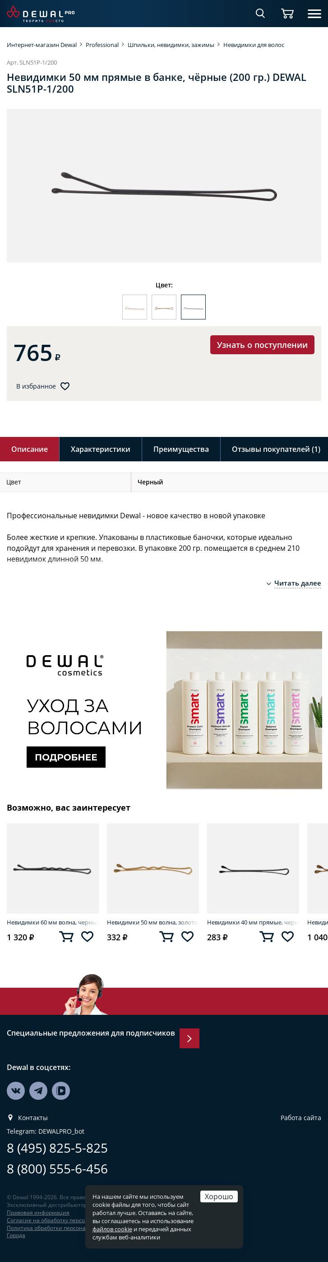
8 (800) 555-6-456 (57, 1169)
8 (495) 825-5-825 (57, 1148)
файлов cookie (112, 1229)
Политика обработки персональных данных (65, 1228)
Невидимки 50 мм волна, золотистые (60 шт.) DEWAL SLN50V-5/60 (153, 922)
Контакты (33, 1117)
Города (16, 1235)
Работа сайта (301, 1117)
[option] (164, 185)
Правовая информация (38, 1212)
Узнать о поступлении (262, 345)
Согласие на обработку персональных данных (68, 1220)
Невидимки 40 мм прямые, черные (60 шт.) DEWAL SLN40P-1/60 (253, 922)
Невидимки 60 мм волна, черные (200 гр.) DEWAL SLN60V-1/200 (53, 922)
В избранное (36, 386)
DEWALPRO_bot (61, 1131)
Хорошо (219, 1196)
